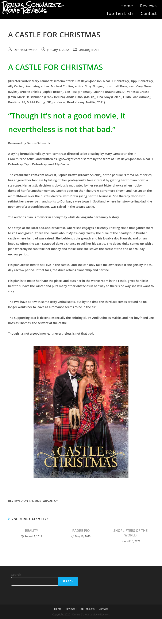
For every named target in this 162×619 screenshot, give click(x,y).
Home (126, 6)
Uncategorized (89, 50)
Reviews (148, 6)
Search (16, 575)
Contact (149, 13)
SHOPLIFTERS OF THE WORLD (130, 533)
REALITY (31, 530)
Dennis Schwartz (25, 50)
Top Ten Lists (120, 13)
